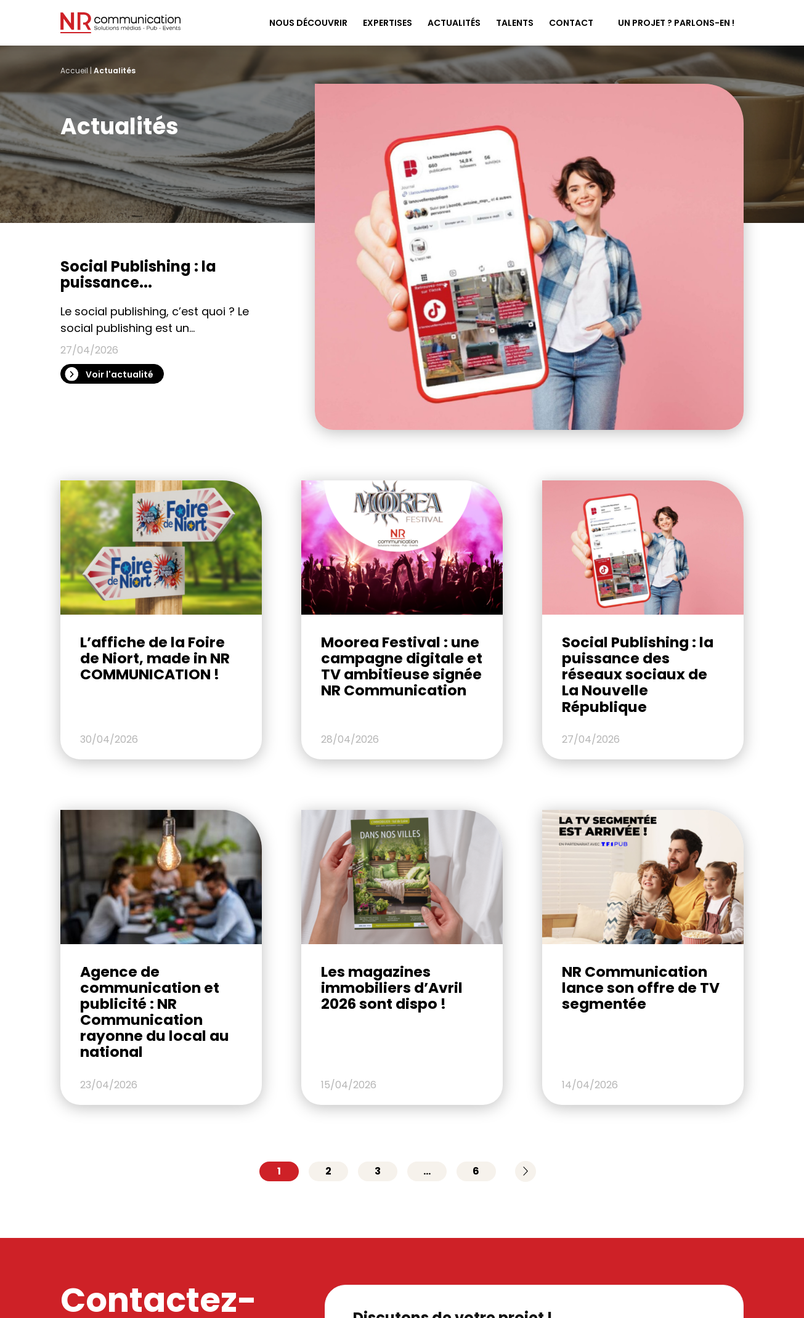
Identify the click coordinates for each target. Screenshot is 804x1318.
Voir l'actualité (119, 374)
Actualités (454, 23)
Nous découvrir (308, 23)
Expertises (387, 23)
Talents (515, 23)
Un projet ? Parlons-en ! (676, 23)
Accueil (74, 70)
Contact (571, 23)
